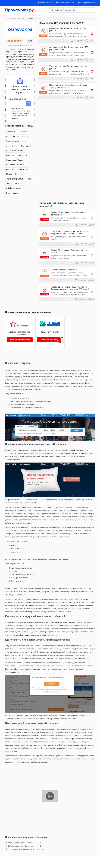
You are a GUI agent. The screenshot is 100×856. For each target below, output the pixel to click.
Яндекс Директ (12, 193)
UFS (8, 137)
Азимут (21, 151)
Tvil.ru (16, 184)
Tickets (9, 184)
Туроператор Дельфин (16, 179)
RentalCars (10, 156)
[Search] (72, 10)
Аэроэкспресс (12, 146)
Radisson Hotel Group (15, 165)
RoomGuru (10, 170)
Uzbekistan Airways (14, 189)
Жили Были (26, 146)
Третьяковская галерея (16, 142)
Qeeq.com (16, 137)
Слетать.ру (11, 151)
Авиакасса (22, 170)
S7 (23, 184)
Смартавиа (11, 160)
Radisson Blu (23, 156)
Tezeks (30, 179)
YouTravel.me (22, 132)
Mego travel (11, 175)
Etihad (25, 137)
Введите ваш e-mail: (18, 99)
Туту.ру (21, 160)
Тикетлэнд (10, 132)
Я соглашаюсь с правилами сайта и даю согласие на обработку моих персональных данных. (21, 113)
